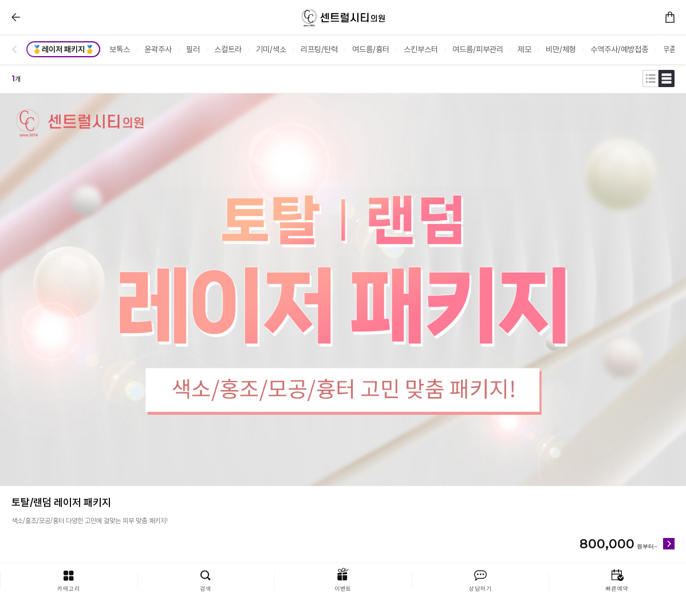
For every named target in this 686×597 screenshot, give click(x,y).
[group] (64, 49)
